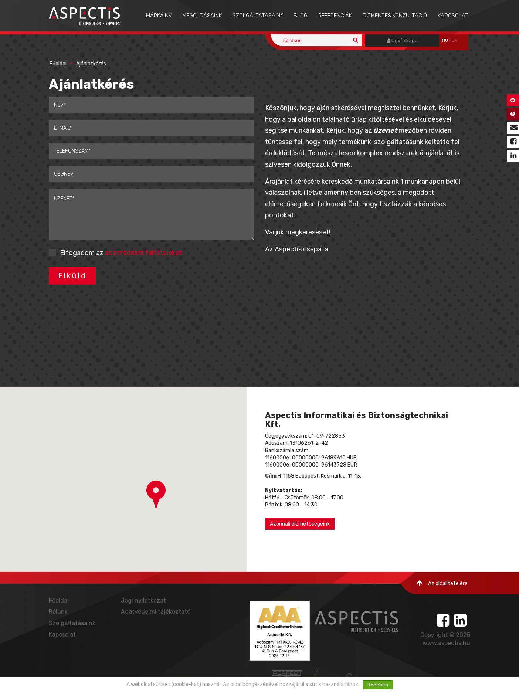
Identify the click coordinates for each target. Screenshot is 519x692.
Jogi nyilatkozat (143, 600)
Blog (301, 15)
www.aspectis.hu (446, 643)
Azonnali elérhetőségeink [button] (300, 524)
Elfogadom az (121, 253)
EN (454, 40)
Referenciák (335, 15)
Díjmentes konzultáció (395, 15)
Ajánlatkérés (91, 64)
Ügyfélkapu (402, 40)
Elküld (72, 275)
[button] (156, 495)
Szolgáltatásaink (258, 15)
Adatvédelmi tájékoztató (155, 611)
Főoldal (58, 64)
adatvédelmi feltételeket (143, 253)
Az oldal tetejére (442, 583)
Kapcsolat (453, 15)
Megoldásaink (202, 15)
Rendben (377, 685)
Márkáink (159, 15)
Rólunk (58, 611)
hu (445, 40)
